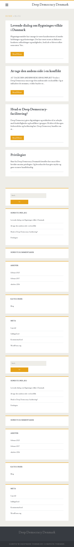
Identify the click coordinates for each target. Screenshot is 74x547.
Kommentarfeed (17, 340)
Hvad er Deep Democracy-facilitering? (24, 232)
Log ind (13, 328)
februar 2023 (15, 273)
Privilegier (18, 155)
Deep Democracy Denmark (50, 5)
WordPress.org (16, 346)
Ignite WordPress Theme (24, 544)
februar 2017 (15, 279)
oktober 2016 (15, 284)
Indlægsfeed (15, 334)
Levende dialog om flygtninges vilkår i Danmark (27, 220)
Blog (12, 306)
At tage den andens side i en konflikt (36, 71)
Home (8, 16)
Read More (18, 54)
